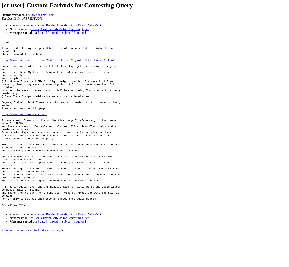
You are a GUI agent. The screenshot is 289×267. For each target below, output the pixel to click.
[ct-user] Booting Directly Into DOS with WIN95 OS (68, 25)
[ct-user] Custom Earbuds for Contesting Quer (59, 29)
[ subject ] (66, 32)
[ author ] (80, 32)
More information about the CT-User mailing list (33, 263)
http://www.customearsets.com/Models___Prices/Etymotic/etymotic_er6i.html (58, 64)
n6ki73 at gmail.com (41, 15)
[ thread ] (54, 32)
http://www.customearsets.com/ (24, 129)
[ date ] (42, 32)
